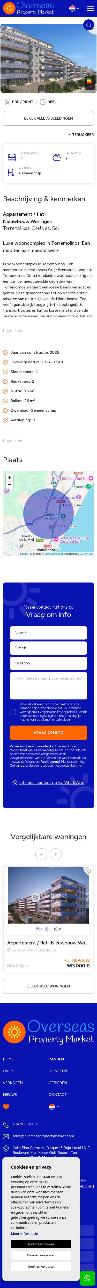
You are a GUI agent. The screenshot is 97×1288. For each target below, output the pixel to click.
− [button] (9, 485)
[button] (48, 102)
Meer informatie (24, 1233)
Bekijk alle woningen (48, 986)
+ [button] (9, 478)
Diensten (58, 1071)
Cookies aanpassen (41, 1255)
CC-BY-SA (86, 553)
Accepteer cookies (41, 1244)
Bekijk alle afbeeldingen (48, 118)
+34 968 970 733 (27, 1124)
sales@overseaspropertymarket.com (43, 1136)
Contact (58, 1095)
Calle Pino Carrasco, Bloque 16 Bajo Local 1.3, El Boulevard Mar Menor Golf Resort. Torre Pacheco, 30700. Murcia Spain (51, 1153)
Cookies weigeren (41, 1266)
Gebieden (58, 1083)
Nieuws (10, 1095)
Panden (56, 1059)
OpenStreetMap (54, 553)
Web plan (84, 1186)
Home (8, 1059)
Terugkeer (81, 135)
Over (8, 1071)
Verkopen (13, 1083)
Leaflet (24, 553)
